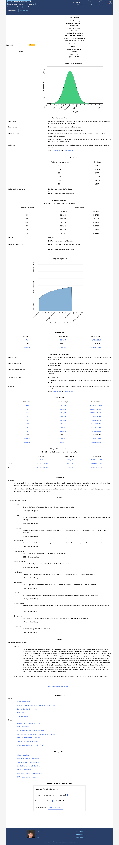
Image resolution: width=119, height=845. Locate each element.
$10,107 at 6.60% (95, 413)
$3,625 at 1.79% (96, 442)
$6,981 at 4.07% (96, 420)
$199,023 (63, 347)
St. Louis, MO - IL (22, 716)
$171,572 (63, 420)
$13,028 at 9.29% (95, 409)
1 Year (27, 405)
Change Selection (12, 10)
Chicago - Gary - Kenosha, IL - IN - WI (29, 723)
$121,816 (63, 405)
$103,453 (70, 460)
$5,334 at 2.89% (96, 427)
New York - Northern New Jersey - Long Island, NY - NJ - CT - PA (37, 734)
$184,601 (63, 427)
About (37, 837)
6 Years (27, 424)
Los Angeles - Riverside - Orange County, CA (31, 730)
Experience (10, 7)
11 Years (27, 442)
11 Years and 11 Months (41, 467)
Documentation (57, 150)
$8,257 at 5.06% (96, 416)
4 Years (27, 416)
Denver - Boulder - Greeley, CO (27, 709)
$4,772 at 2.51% (96, 340)
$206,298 (70, 467)
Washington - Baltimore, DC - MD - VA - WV (30, 745)
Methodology (69, 150)
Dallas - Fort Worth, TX (24, 727)
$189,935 (63, 340)
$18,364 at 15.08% (96, 405)
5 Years (27, 420)
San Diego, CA (22, 712)
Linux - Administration (24, 769)
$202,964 (63, 442)
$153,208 (63, 413)
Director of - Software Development (28, 758)
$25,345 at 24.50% (96, 460)
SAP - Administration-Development (28, 777)
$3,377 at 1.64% (96, 467)
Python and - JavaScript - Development (29, 773)
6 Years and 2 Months (41, 463)
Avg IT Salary (79, 831)
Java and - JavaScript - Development (28, 762)
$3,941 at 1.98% (96, 347)
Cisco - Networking (23, 755)
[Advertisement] (21, 29)
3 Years (27, 413)
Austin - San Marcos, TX (24, 701)
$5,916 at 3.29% (96, 463)
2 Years (27, 409)
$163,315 (63, 416)
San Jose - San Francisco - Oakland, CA (29, 738)
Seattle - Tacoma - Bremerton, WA (28, 741)
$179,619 (70, 463)
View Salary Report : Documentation (59, 686)
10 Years (27, 347)
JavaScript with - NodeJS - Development (29, 766)
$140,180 (63, 409)
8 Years (27, 340)
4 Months (41, 460)
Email (37, 834)
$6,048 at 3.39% (96, 424)
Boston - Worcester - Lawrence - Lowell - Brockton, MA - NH (36, 705)
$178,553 (63, 424)
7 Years (27, 427)
